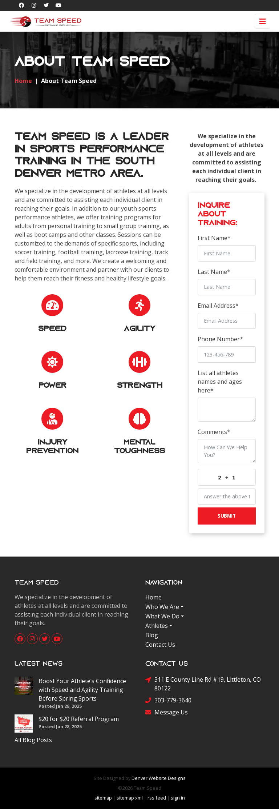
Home (153, 597)
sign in (178, 797)
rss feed (156, 797)
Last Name (214, 272)
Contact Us (160, 645)
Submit (226, 515)
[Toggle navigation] (262, 21)
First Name (214, 238)
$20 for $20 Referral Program (79, 719)
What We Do (162, 616)
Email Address (218, 306)
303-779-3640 (168, 700)
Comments (214, 432)
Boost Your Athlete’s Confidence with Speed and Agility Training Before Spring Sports (82, 689)
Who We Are (162, 607)
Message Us (166, 712)
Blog (151, 635)
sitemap (103, 797)
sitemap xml (130, 797)
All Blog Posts (33, 740)
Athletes (156, 626)
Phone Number (220, 339)
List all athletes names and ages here (220, 381)
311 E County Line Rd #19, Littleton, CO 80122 (203, 683)
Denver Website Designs (159, 778)
